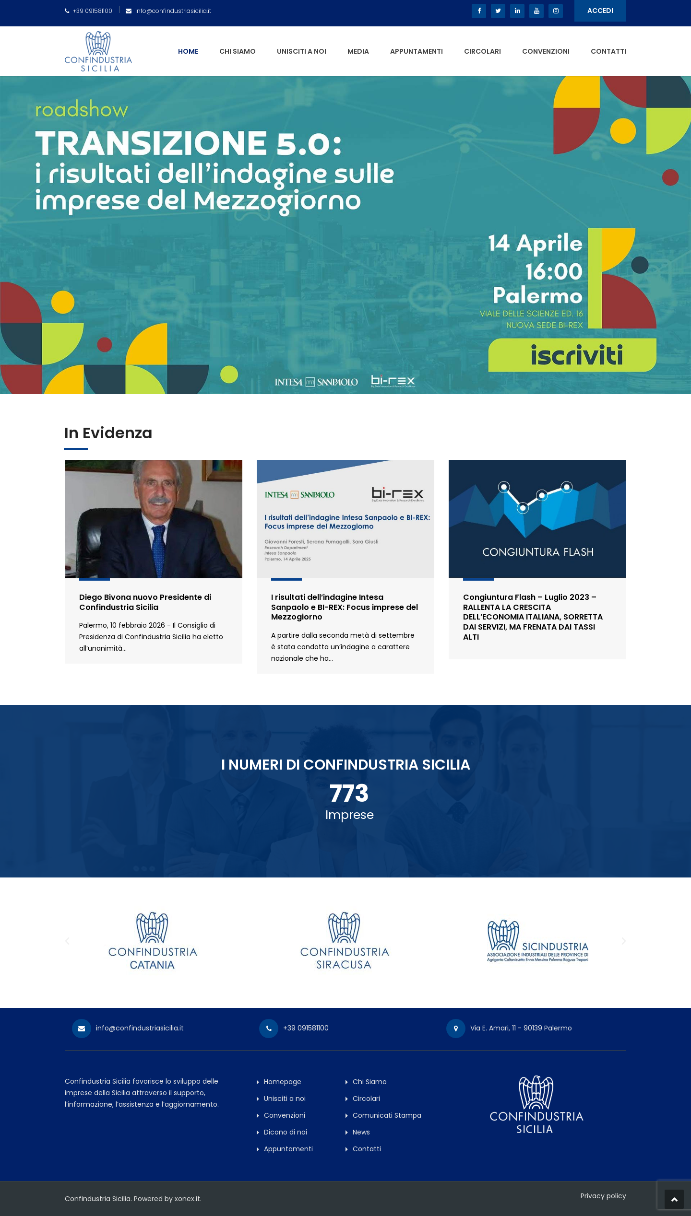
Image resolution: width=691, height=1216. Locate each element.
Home (188, 51)
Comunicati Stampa (387, 1115)
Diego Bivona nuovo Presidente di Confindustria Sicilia (145, 602)
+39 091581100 (92, 11)
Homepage (282, 1082)
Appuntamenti (416, 51)
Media (358, 51)
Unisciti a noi (301, 51)
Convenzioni (546, 51)
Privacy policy (603, 1196)
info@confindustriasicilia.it (173, 11)
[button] (67, 941)
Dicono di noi (285, 1132)
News (361, 1132)
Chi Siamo (237, 51)
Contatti (608, 51)
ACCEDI (600, 10)
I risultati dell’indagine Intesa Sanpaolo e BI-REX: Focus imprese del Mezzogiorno (344, 607)
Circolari (482, 51)
